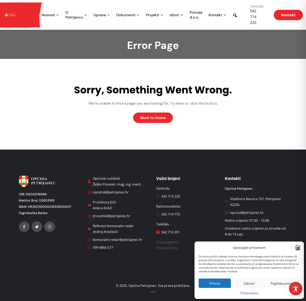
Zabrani (249, 283)
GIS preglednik (167, 242)
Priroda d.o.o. (196, 15)
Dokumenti (125, 15)
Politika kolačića (249, 293)
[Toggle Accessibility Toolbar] (296, 288)
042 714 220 (253, 16)
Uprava (99, 15)
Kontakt (215, 15)
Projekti (152, 15)
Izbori (174, 15)
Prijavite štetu (167, 248)
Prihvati (214, 283)
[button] (298, 247)
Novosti (48, 15)
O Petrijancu (74, 15)
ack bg (153, 291)
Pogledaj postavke (284, 283)
